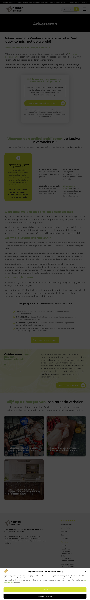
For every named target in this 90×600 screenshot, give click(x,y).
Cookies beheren (45, 596)
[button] (85, 571)
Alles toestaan (45, 590)
